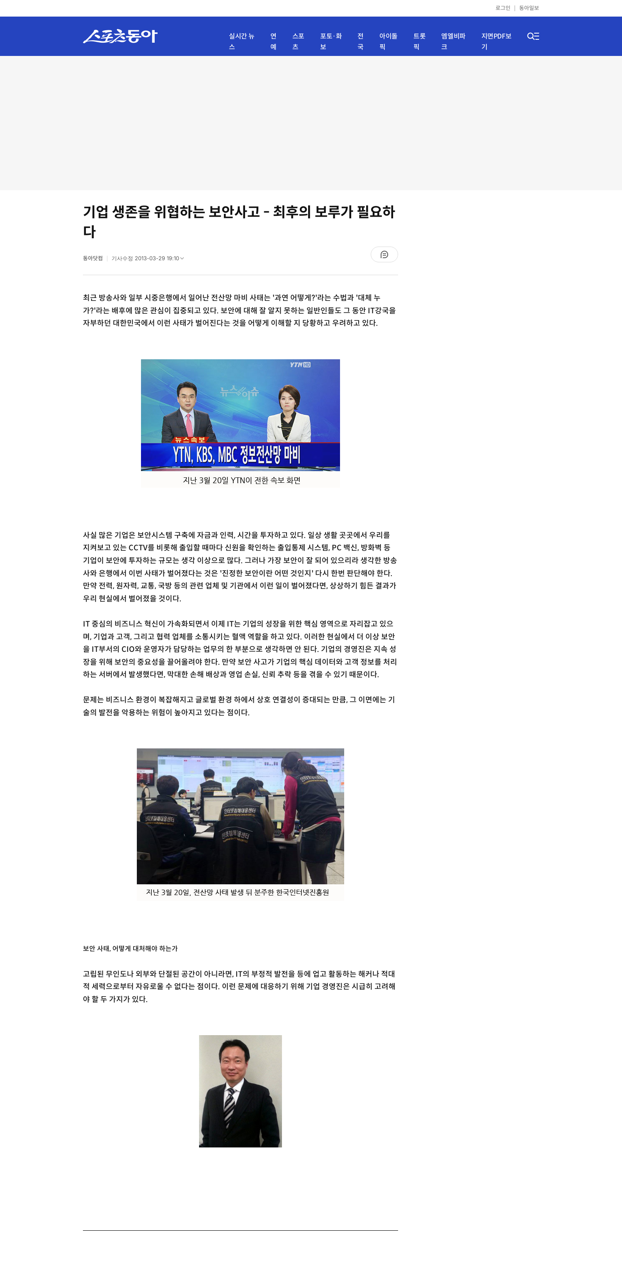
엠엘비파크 (453, 41)
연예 (273, 41)
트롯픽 (419, 41)
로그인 (503, 8)
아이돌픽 (388, 41)
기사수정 (150, 260)
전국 (360, 41)
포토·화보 (331, 41)
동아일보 (529, 8)
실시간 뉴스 (242, 41)
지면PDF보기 (496, 41)
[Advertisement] (311, 122)
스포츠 (298, 41)
